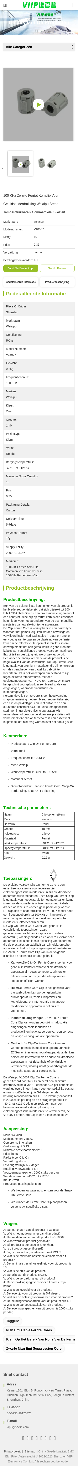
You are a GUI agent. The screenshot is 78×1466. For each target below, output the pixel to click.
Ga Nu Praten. (57, 268)
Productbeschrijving (57, 282)
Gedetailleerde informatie (21, 282)
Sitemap (30, 1451)
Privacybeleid (12, 1451)
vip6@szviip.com (18, 1427)
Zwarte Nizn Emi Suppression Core (34, 1348)
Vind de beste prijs (20, 268)
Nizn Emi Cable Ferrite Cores (29, 1330)
